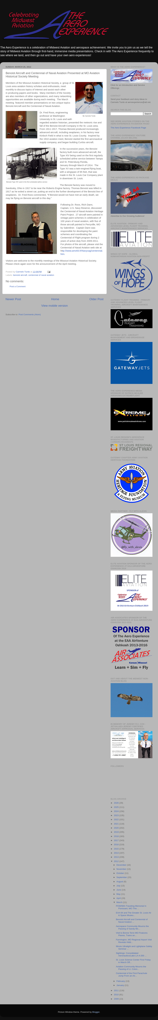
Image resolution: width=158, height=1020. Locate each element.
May (118, 894)
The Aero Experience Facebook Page (128, 127)
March (119, 902)
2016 (116, 844)
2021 (116, 824)
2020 (116, 828)
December (121, 865)
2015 (116, 849)
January (120, 985)
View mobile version (54, 305)
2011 (116, 990)
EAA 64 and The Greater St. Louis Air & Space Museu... (133, 914)
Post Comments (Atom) (30, 314)
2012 (116, 861)
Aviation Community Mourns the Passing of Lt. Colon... (131, 967)
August (120, 881)
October (120, 873)
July (118, 885)
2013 (116, 857)
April (118, 898)
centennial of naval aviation (41, 275)
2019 (116, 832)
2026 (116, 803)
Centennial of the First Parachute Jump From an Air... (131, 974)
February (121, 981)
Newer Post (13, 299)
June (119, 890)
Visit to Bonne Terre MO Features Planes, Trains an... (132, 934)
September (122, 877)
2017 (116, 840)
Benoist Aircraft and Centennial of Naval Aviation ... (132, 920)
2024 (116, 811)
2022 (116, 819)
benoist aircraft (20, 275)
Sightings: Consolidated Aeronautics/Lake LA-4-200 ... (131, 954)
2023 (116, 815)
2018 (116, 836)
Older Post (96, 299)
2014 (116, 853)
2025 (116, 807)
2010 (116, 994)
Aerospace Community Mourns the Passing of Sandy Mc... (132, 927)
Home (55, 299)
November (121, 869)
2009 (116, 999)
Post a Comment (18, 286)
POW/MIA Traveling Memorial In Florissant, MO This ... (131, 907)
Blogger (96, 1012)
